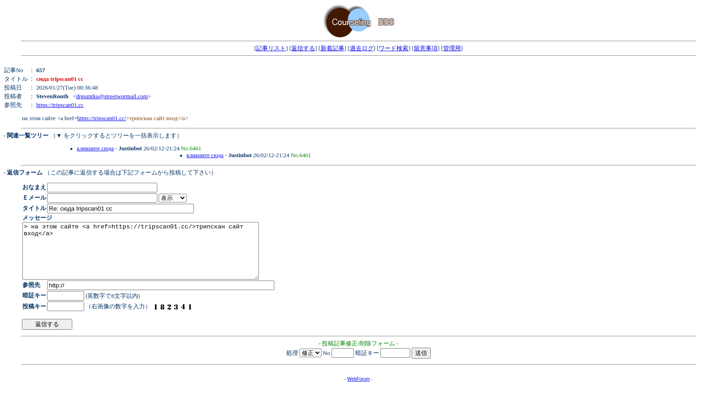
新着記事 (332, 48)
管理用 (452, 48)
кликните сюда (95, 148)
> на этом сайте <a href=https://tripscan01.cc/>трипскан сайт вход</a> (154, 256)
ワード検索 (393, 48)
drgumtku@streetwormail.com (112, 96)
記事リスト (271, 48)
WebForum (358, 389)
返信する (303, 48)
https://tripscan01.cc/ (101, 118)
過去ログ (362, 48)
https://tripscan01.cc (59, 105)
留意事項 (426, 48)
